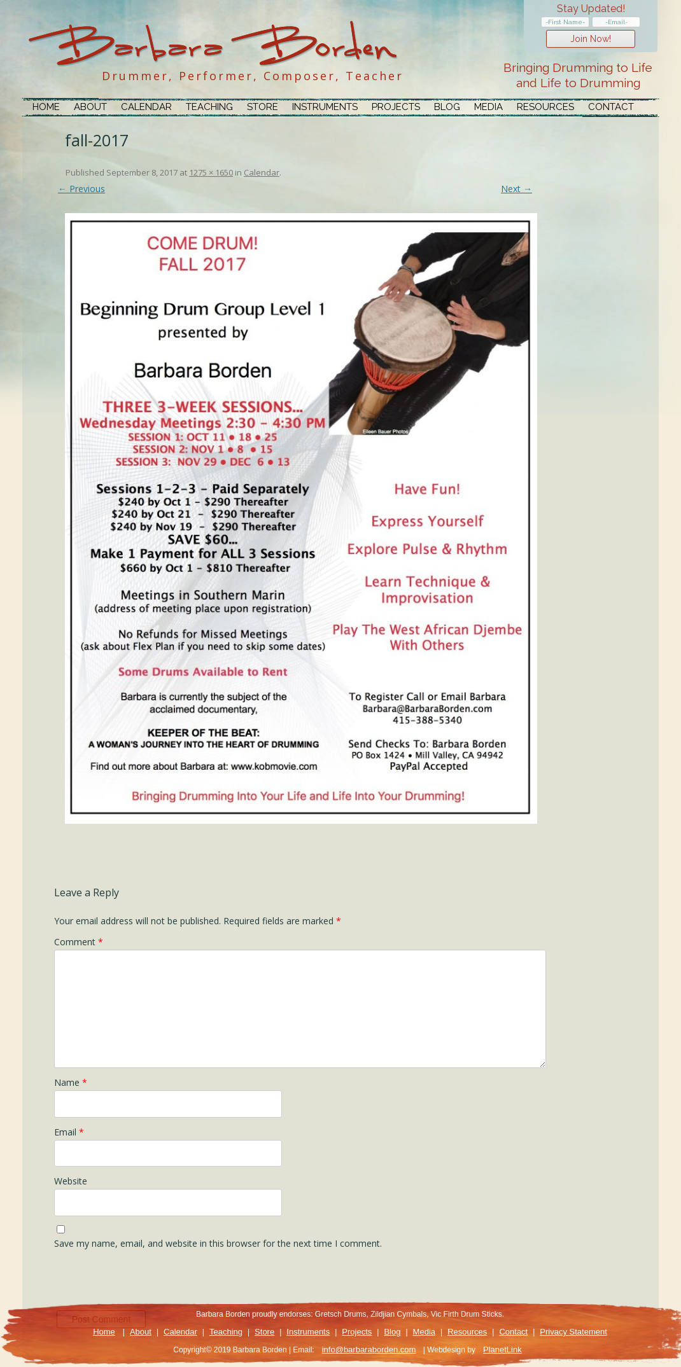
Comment (78, 942)
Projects (396, 107)
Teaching (209, 107)
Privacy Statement (573, 1331)
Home (46, 107)
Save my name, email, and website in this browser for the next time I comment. (218, 1243)
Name (70, 1082)
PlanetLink (502, 1349)
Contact (611, 107)
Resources (545, 107)
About (90, 107)
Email (69, 1132)
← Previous (81, 189)
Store (262, 107)
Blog (447, 107)
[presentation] (151, 1283)
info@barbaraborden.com (369, 1349)
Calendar (146, 107)
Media (488, 107)
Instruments (325, 107)
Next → (516, 189)
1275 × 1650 (211, 172)
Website (70, 1181)
